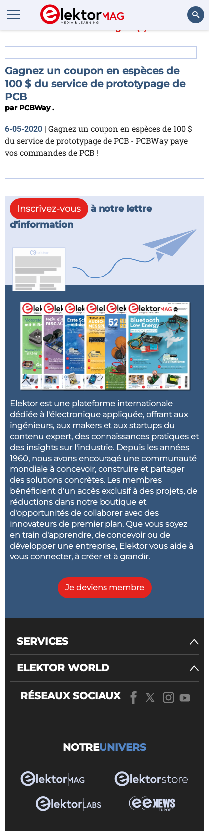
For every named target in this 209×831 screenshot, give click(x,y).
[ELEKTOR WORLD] (108, 668)
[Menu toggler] (13, 14)
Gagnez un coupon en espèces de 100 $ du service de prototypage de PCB (95, 84)
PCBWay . (36, 107)
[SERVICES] (108, 641)
